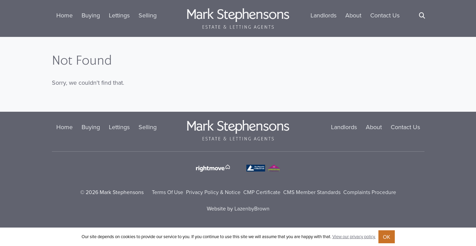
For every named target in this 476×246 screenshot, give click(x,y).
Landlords (323, 15)
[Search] (422, 15)
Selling (148, 15)
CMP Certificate (261, 192)
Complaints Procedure (369, 192)
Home (64, 15)
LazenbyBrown (252, 208)
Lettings (119, 15)
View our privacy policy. (354, 236)
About (353, 15)
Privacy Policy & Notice (213, 192)
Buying (91, 15)
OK (386, 237)
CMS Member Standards (312, 192)
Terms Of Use (167, 192)
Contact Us (385, 15)
